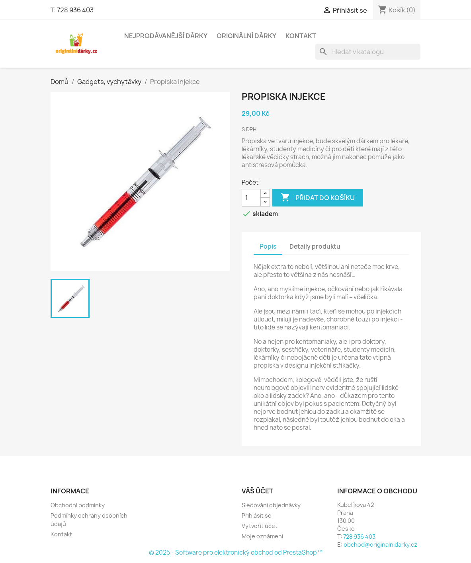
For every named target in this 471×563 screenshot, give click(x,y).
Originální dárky (246, 35)
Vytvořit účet (260, 526)
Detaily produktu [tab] (314, 246)
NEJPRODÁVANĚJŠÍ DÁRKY (165, 35)
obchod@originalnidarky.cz (380, 544)
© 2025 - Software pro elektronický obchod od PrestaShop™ (235, 552)
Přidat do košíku (318, 198)
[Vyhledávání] (367, 52)
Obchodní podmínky (78, 505)
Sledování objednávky (271, 505)
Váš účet (257, 491)
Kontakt (300, 35)
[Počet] (251, 197)
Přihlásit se (257, 515)
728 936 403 (75, 10)
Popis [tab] (268, 246)
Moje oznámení (262, 536)
